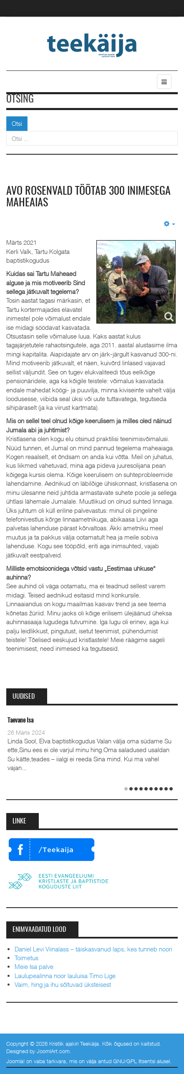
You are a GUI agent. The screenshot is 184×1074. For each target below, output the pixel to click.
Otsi (17, 123)
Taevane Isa (20, 721)
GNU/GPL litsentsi (134, 1061)
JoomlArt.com (53, 1051)
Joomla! (15, 1061)
